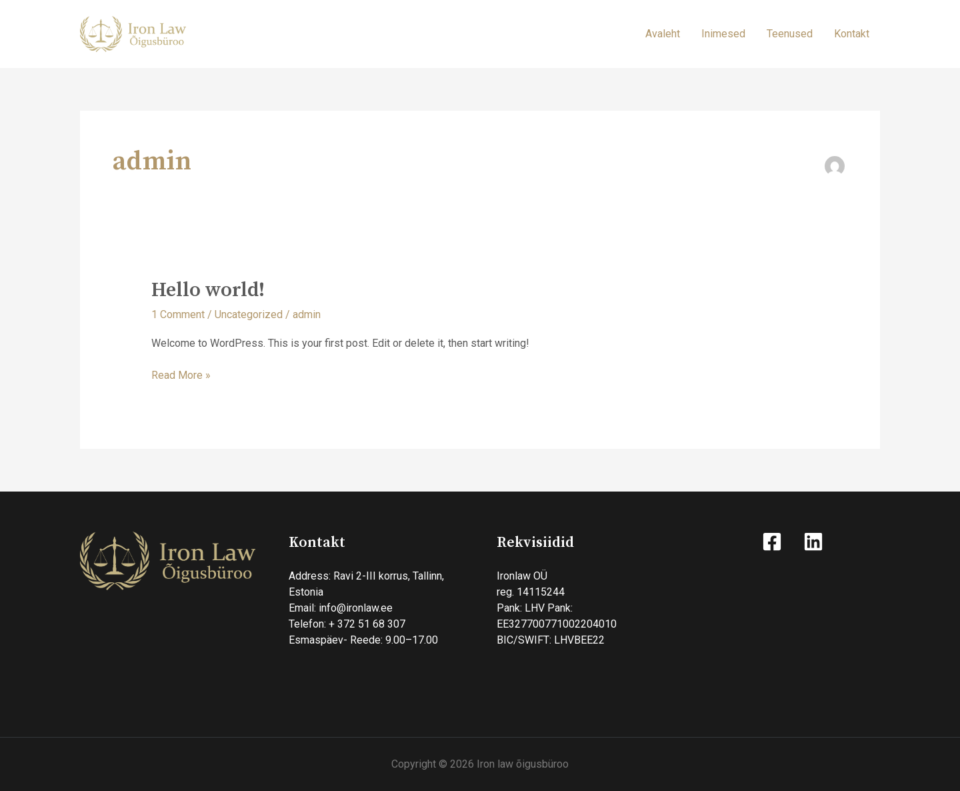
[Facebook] (772, 542)
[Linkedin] (813, 542)
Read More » (181, 374)
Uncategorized (249, 314)
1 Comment (178, 314)
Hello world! (208, 290)
